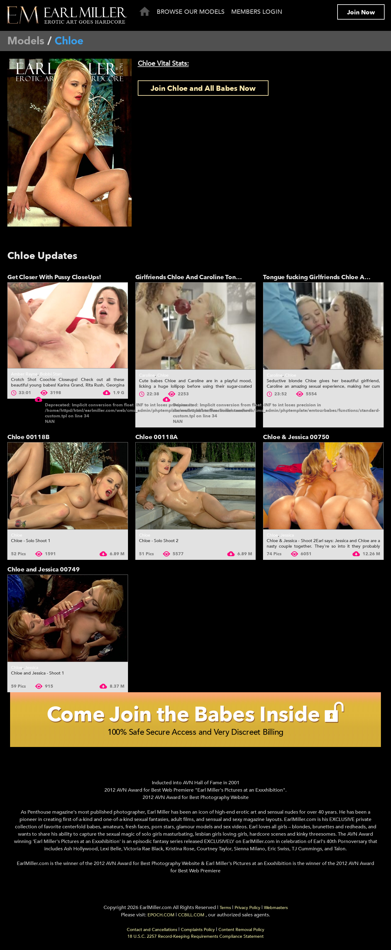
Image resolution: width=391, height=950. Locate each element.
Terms (225, 909)
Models (25, 41)
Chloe (163, 375)
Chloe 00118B (28, 437)
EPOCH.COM (161, 917)
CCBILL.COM (192, 917)
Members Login (256, 12)
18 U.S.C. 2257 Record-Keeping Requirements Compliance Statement (195, 938)
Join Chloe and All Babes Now (203, 88)
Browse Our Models (191, 12)
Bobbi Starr (51, 374)
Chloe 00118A (156, 437)
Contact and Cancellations (152, 931)
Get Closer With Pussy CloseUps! (54, 277)
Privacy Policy (247, 909)
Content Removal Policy (241, 931)
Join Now (361, 12)
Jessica (287, 535)
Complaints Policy (198, 931)
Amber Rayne (24, 374)
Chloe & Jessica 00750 (296, 437)
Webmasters (276, 909)
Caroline (147, 375)
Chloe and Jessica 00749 (43, 569)
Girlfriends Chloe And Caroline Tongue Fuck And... (208, 277)
